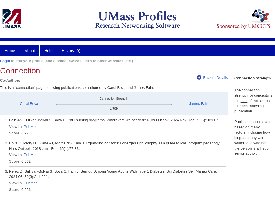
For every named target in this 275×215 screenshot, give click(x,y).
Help (48, 50)
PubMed (31, 126)
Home (10, 50)
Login (5, 61)
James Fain (198, 103)
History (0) (71, 50)
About (29, 50)
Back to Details (212, 77)
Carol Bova (29, 103)
